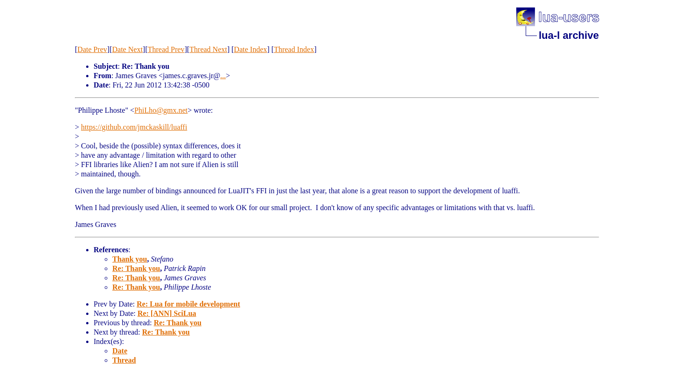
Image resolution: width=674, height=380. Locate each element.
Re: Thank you (136, 268)
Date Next (127, 49)
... (223, 76)
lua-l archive (569, 35)
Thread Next (208, 49)
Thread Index (294, 49)
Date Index (250, 49)
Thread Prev (165, 49)
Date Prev (92, 49)
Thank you (129, 259)
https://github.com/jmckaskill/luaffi (134, 127)
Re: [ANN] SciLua (167, 313)
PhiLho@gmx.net (161, 110)
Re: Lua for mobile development (188, 304)
